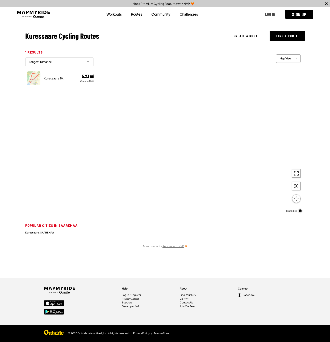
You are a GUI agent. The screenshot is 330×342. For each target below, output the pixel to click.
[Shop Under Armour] (54, 333)
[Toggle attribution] (300, 210)
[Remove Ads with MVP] (174, 246)
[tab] (114, 14)
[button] (270, 14)
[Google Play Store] (54, 312)
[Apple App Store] (54, 303)
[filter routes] (59, 62)
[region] (201, 133)
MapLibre (291, 210)
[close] (326, 3)
